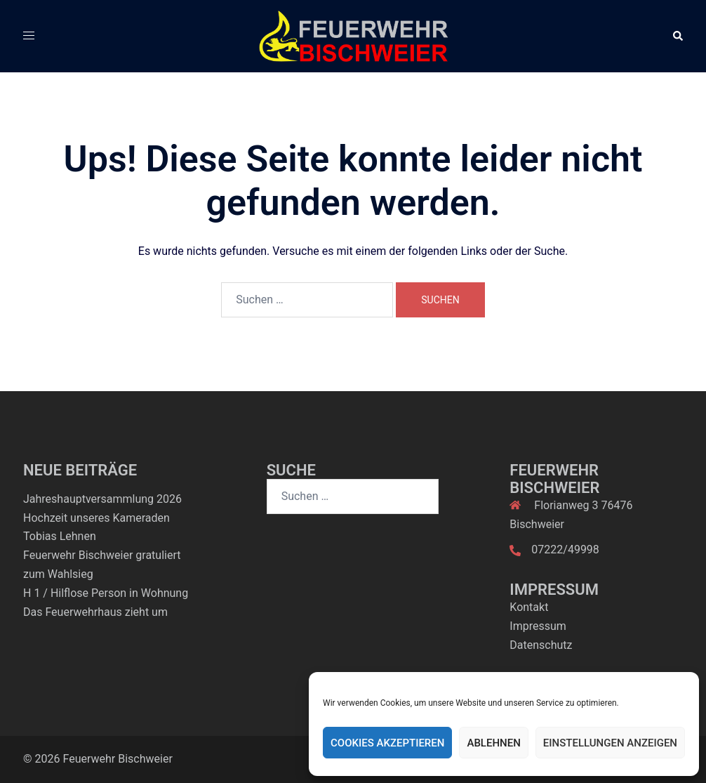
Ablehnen (493, 743)
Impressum (537, 626)
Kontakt (528, 607)
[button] (677, 35)
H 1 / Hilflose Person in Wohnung (105, 593)
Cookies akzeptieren (387, 743)
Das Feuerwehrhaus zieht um (95, 612)
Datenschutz (540, 645)
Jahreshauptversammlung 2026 (102, 499)
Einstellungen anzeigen (610, 743)
